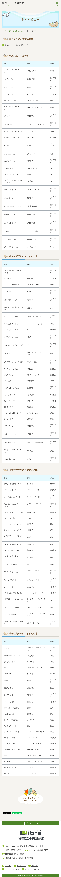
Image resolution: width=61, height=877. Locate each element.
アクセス (8, 866)
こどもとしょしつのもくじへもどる (30, 799)
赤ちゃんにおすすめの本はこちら (17, 45)
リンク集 (34, 866)
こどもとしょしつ (19, 31)
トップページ (6, 31)
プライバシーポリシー (33, 869)
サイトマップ (21, 866)
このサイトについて (12, 869)
